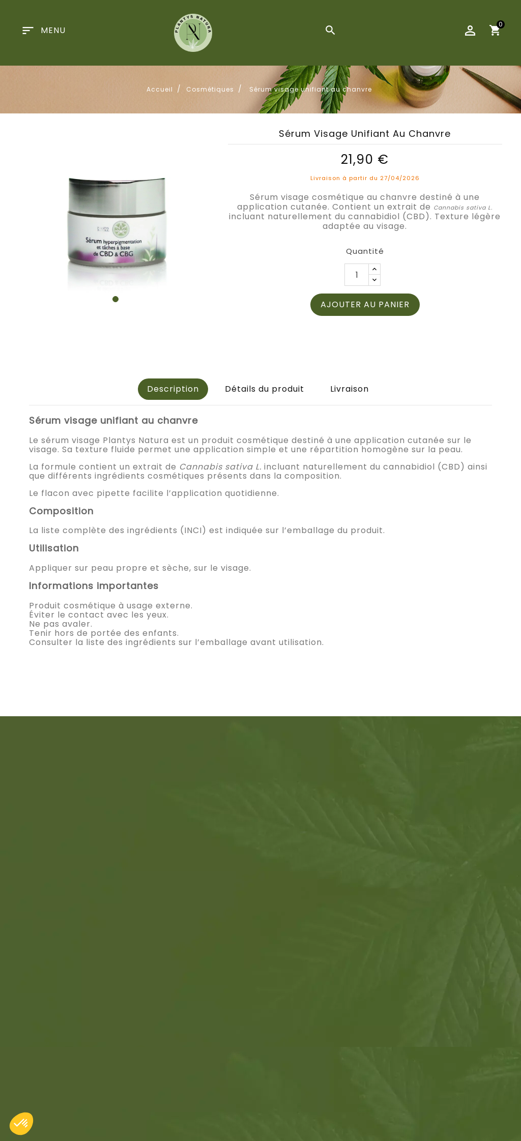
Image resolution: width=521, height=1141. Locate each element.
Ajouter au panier (365, 304)
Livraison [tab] (349, 389)
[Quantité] (356, 275)
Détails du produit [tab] (264, 389)
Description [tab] (173, 389)
